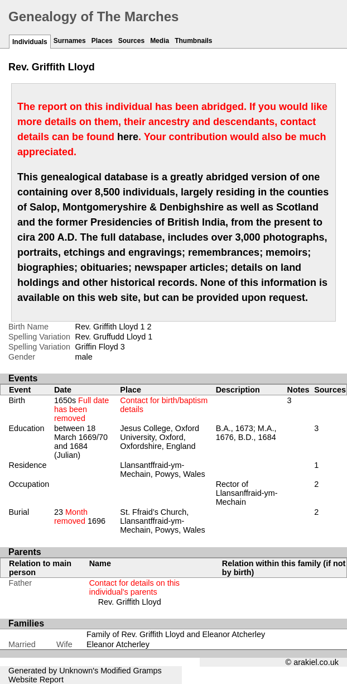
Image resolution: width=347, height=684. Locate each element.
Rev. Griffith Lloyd (129, 601)
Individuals (29, 42)
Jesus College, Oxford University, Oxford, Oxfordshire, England (159, 437)
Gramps (147, 670)
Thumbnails (193, 41)
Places (102, 41)
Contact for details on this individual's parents (134, 587)
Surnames (70, 41)
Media (159, 41)
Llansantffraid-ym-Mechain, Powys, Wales (162, 470)
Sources (131, 41)
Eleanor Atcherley (118, 644)
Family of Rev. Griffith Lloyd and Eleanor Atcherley (175, 634)
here (127, 136)
